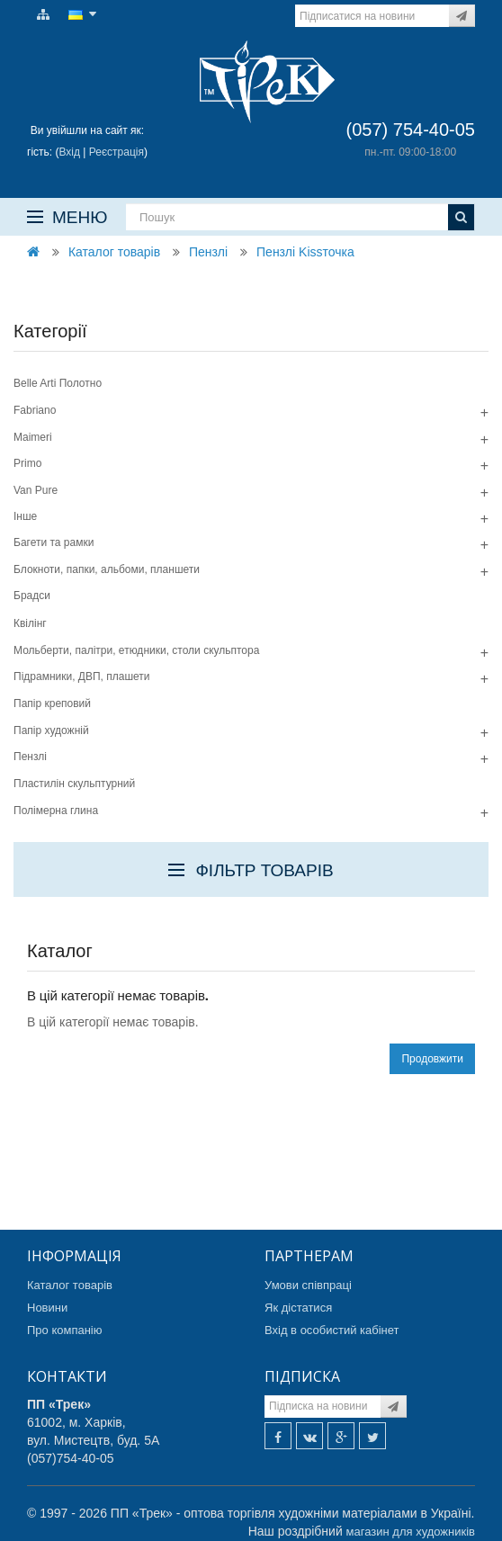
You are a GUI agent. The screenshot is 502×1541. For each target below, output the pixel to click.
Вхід (69, 152)
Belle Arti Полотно (57, 383)
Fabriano (34, 410)
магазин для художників (410, 1531)
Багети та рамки (53, 542)
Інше (25, 516)
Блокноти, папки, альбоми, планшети (106, 569)
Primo (27, 463)
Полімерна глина (55, 810)
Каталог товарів (114, 252)
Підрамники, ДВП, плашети (81, 676)
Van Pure (35, 490)
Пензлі (208, 252)
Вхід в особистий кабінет (331, 1330)
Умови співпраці (308, 1285)
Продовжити (432, 1059)
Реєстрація (116, 152)
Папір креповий (52, 703)
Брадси (31, 595)
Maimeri (32, 437)
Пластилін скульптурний (74, 783)
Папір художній (51, 730)
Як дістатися (298, 1307)
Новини (47, 1307)
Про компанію (65, 1330)
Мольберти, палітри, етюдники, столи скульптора (136, 650)
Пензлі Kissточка (305, 252)
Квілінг (30, 623)
